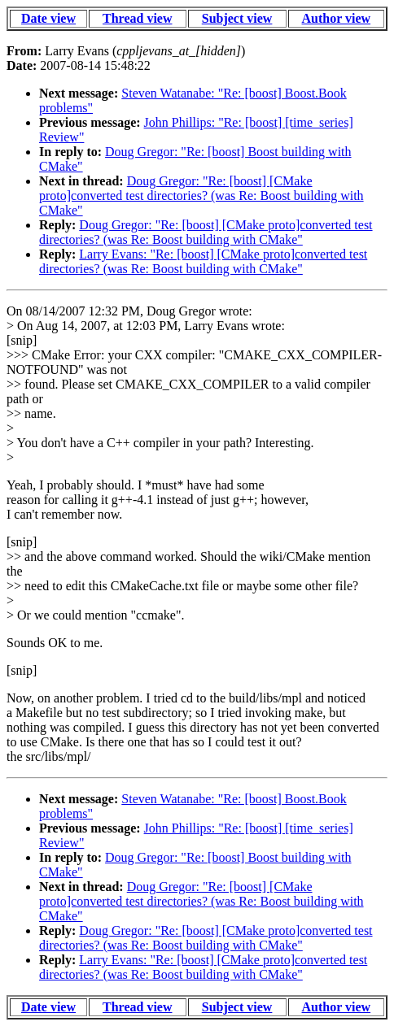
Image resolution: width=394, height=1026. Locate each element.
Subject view (237, 18)
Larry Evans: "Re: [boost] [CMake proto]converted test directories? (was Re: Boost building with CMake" (203, 261)
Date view (48, 18)
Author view (336, 18)
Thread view (137, 18)
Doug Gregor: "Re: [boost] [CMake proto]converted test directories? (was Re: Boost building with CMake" (201, 195)
